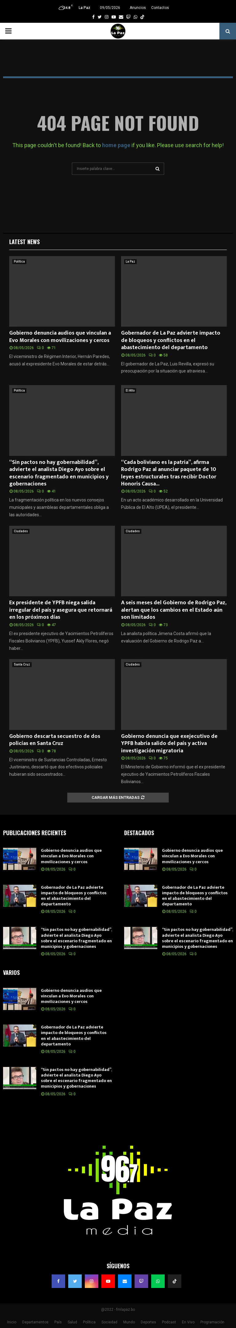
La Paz (130, 261)
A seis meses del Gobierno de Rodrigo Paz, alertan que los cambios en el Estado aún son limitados (173, 610)
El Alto (130, 390)
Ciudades (21, 531)
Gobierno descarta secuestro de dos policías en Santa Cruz (54, 740)
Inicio (11, 1322)
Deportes (148, 1322)
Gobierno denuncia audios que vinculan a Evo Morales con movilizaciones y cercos (60, 336)
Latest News (24, 242)
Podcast (169, 1322)
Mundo (129, 1322)
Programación (212, 1322)
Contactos (160, 8)
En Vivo (188, 1322)
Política (19, 261)
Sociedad (109, 1322)
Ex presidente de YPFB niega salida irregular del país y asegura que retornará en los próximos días (60, 610)
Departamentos (35, 1322)
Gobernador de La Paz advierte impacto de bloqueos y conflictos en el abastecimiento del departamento (170, 340)
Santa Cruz (22, 664)
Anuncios (138, 8)
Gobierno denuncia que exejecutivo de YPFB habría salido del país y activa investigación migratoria (169, 743)
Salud (72, 1322)
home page (116, 145)
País (58, 1322)
